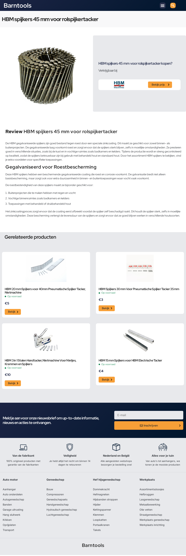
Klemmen (98, 515)
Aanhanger (9, 490)
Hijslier (97, 505)
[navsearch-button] (173, 5)
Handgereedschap (57, 505)
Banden (7, 505)
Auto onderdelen (13, 495)
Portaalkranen (101, 525)
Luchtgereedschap (57, 515)
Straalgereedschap (151, 515)
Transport (8, 530)
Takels (97, 530)
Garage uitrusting (13, 510)
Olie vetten (146, 510)
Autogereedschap (13, 500)
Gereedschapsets (56, 500)
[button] (163, 6)
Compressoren (55, 495)
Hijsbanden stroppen (105, 500)
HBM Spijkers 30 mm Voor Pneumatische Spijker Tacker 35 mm (139, 289)
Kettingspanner (102, 510)
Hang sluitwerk (11, 515)
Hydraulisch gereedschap (61, 510)
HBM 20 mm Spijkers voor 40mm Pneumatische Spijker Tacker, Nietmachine (45, 291)
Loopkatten (100, 520)
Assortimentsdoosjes (152, 490)
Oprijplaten (9, 525)
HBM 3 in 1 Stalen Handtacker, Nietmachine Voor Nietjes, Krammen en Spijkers (40, 363)
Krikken (7, 520)
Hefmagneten (101, 495)
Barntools (17, 5)
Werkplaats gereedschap (154, 520)
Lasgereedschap (149, 500)
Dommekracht (101, 490)
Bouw (49, 490)
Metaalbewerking (150, 505)
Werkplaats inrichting (152, 525)
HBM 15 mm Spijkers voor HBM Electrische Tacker (130, 361)
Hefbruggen (147, 495)
